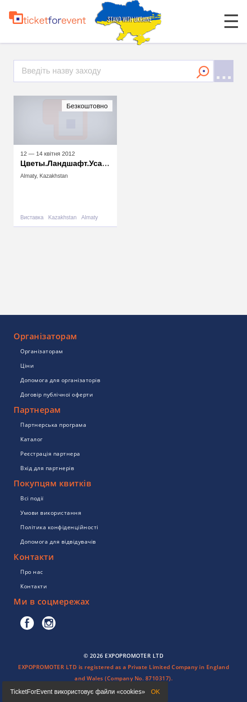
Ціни (27, 365)
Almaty (89, 218)
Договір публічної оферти (56, 394)
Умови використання (50, 513)
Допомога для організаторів (60, 380)
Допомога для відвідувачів (58, 541)
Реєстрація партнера (50, 453)
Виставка (31, 218)
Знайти (202, 72)
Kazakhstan (62, 218)
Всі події (32, 498)
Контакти (33, 586)
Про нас (31, 572)
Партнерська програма (53, 425)
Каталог (31, 439)
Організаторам (41, 351)
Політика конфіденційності (59, 527)
